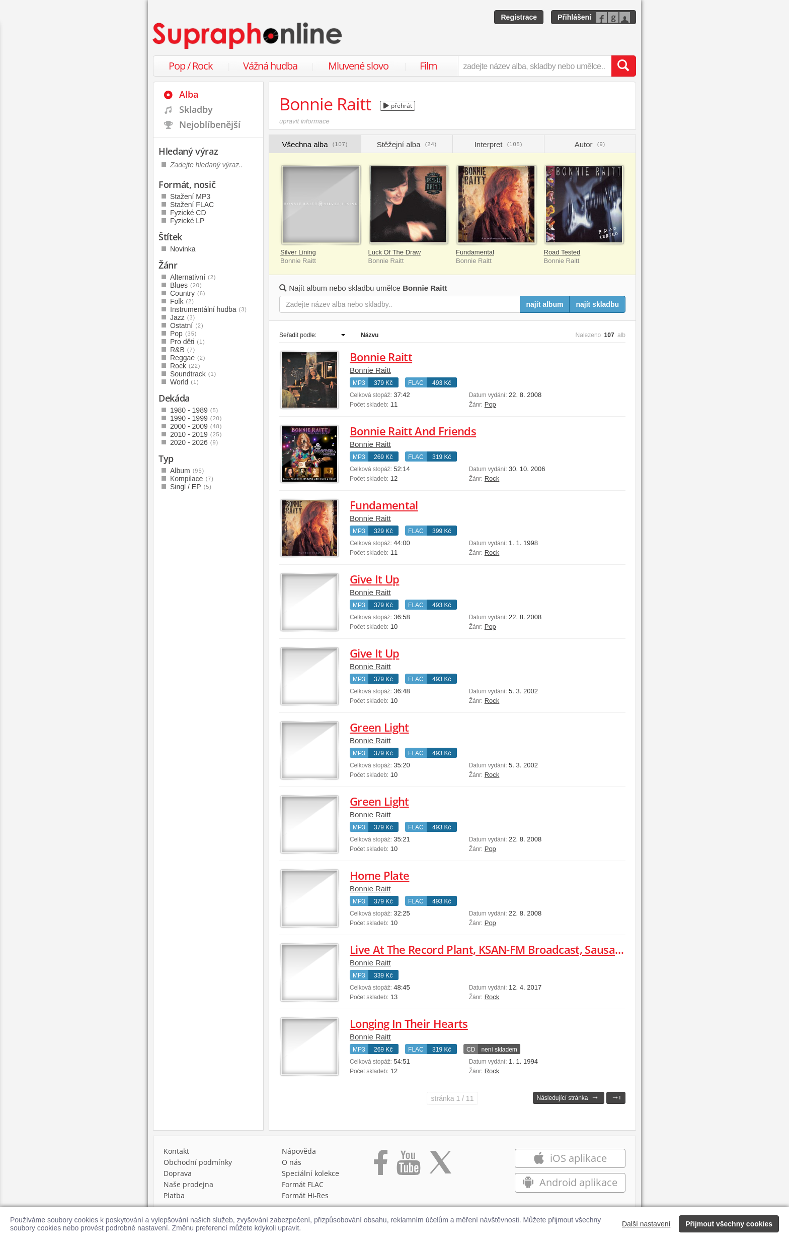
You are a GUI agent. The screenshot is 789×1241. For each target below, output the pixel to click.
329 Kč (383, 531)
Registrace (519, 17)
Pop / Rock (191, 66)
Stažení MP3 (190, 196)
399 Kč (441, 531)
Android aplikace (569, 1182)
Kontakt (176, 1151)
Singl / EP (191, 487)
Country (187, 293)
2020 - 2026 (194, 442)
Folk (182, 301)
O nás (291, 1162)
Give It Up (374, 578)
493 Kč (441, 382)
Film (428, 66)
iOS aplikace (570, 1158)
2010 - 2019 (196, 434)
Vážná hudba (270, 66)
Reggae (188, 358)
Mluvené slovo (358, 66)
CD (470, 1049)
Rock (492, 478)
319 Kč (441, 457)
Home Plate (379, 875)
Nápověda (299, 1151)
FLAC (416, 382)
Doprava (178, 1173)
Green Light (379, 727)
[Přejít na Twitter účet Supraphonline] (440, 1166)
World (184, 382)
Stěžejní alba (407, 144)
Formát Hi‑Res (305, 1195)
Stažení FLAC (192, 205)
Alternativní (193, 277)
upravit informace (304, 121)
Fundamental (475, 252)
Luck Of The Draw (394, 252)
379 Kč (383, 382)
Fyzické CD (188, 213)
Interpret (499, 144)
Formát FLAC (303, 1184)
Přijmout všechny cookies (728, 1224)
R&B (182, 350)
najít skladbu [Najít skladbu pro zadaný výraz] (597, 304)
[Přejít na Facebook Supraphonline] (380, 1166)
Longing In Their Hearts (409, 1023)
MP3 (359, 382)
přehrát (397, 105)
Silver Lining (298, 252)
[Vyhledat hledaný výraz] (623, 66)
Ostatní (187, 325)
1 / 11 (452, 1098)
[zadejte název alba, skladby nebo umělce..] (534, 66)
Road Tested (562, 252)
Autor (590, 144)
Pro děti (187, 342)
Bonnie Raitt (381, 356)
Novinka (183, 249)
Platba (174, 1195)
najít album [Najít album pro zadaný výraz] (545, 304)
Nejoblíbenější (210, 124)
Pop (490, 404)
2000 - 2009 (196, 426)
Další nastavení (646, 1224)
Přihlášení (574, 17)
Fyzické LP (187, 221)
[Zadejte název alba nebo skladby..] (399, 304)
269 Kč (383, 457)
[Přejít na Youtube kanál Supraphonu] (408, 1166)
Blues (186, 285)
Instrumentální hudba (208, 309)
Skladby (196, 109)
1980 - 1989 (194, 410)
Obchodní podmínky (198, 1162)
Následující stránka (567, 1097)
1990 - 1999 (196, 418)
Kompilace (192, 479)
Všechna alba (315, 144)
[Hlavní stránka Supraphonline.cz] (248, 36)
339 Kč (383, 975)
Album (187, 471)
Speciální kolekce (310, 1173)
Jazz (182, 317)
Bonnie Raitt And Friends (413, 430)
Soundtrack (193, 374)
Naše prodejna (188, 1184)
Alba (188, 94)
